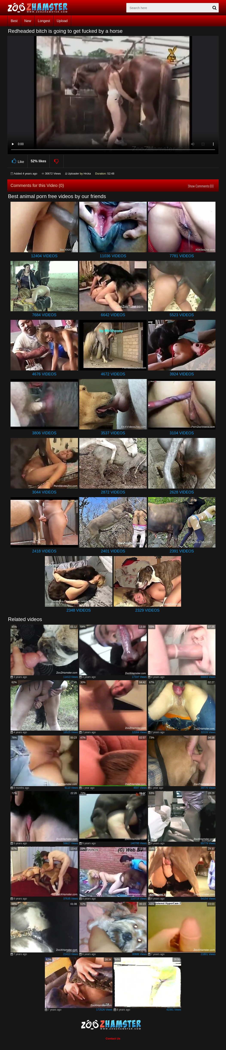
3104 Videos (182, 433)
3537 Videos (113, 433)
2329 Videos (147, 610)
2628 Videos (182, 492)
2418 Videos (44, 551)
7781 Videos (182, 256)
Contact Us (113, 1038)
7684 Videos (44, 315)
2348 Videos (78, 610)
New (27, 21)
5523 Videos (182, 315)
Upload (62, 21)
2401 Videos (113, 551)
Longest (44, 21)
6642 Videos (113, 315)
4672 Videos (113, 374)
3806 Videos (44, 433)
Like (17, 161)
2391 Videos (182, 551)
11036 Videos (113, 256)
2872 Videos (113, 492)
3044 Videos (44, 492)
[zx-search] (172, 7)
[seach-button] (214, 7)
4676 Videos (44, 374)
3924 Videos (182, 374)
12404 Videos (44, 256)
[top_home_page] (39, 8)
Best (14, 21)
